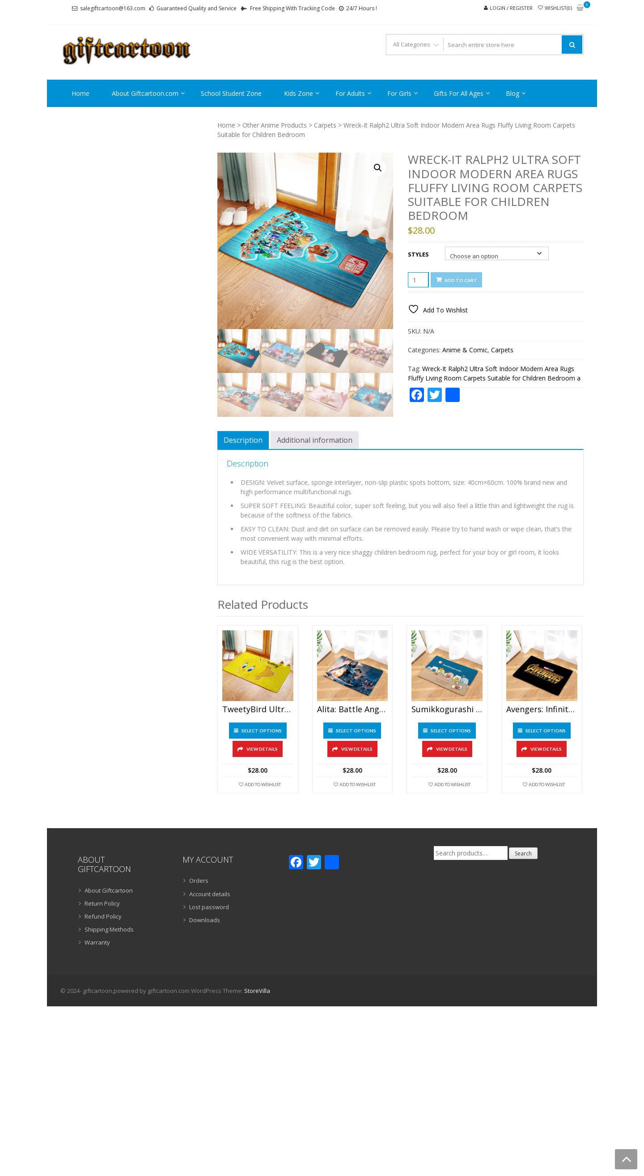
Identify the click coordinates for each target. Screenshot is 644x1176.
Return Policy (102, 903)
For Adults (350, 93)
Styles (418, 254)
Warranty (97, 942)
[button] (378, 168)
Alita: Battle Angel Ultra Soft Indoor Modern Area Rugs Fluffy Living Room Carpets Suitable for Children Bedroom (352, 709)
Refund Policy (103, 916)
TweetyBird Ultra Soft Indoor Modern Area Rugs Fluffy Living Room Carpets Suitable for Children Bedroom (257, 709)
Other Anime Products (274, 125)
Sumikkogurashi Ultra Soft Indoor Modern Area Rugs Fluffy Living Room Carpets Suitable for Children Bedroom (447, 709)
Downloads (204, 920)
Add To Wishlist (263, 784)
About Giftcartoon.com (145, 93)
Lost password (209, 907)
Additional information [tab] (314, 440)
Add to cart (461, 280)
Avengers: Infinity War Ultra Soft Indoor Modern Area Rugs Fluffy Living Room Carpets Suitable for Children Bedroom (541, 709)
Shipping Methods (109, 929)
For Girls (399, 93)
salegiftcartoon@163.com (112, 8)
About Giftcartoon (109, 890)
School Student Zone (231, 93)
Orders (198, 881)
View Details (262, 749)
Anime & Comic (464, 350)
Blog (512, 93)
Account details (209, 894)
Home (80, 93)
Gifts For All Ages (458, 93)
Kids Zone (298, 93)
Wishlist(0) (558, 7)
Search (523, 853)
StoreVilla (257, 991)
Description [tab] (243, 440)
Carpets (325, 125)
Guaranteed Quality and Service (197, 8)
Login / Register (511, 7)
